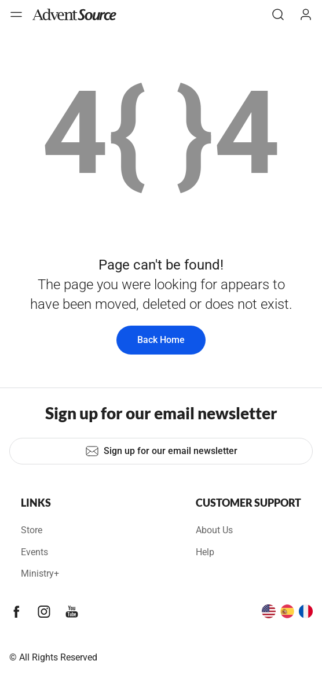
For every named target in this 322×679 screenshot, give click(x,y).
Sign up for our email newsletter (161, 451)
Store (31, 530)
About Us (214, 530)
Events (34, 552)
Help (205, 552)
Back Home (161, 339)
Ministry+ (40, 573)
